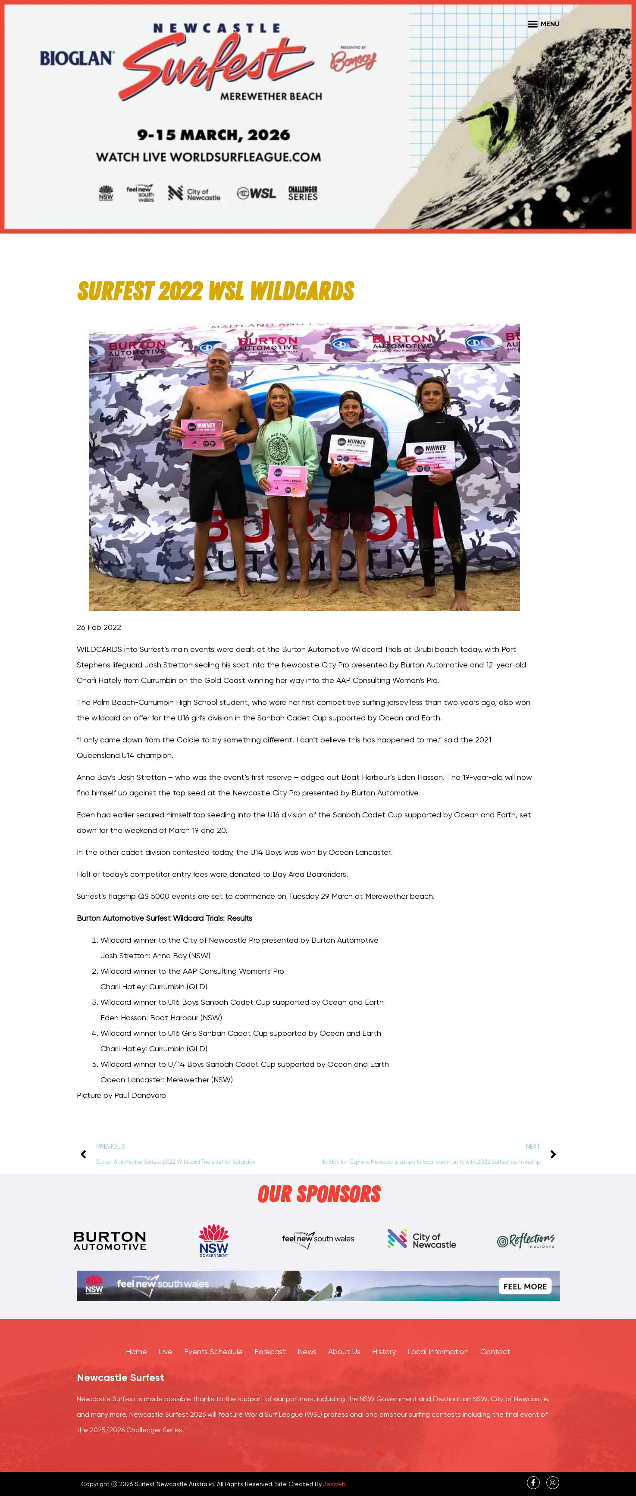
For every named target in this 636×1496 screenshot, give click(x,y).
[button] (533, 24)
